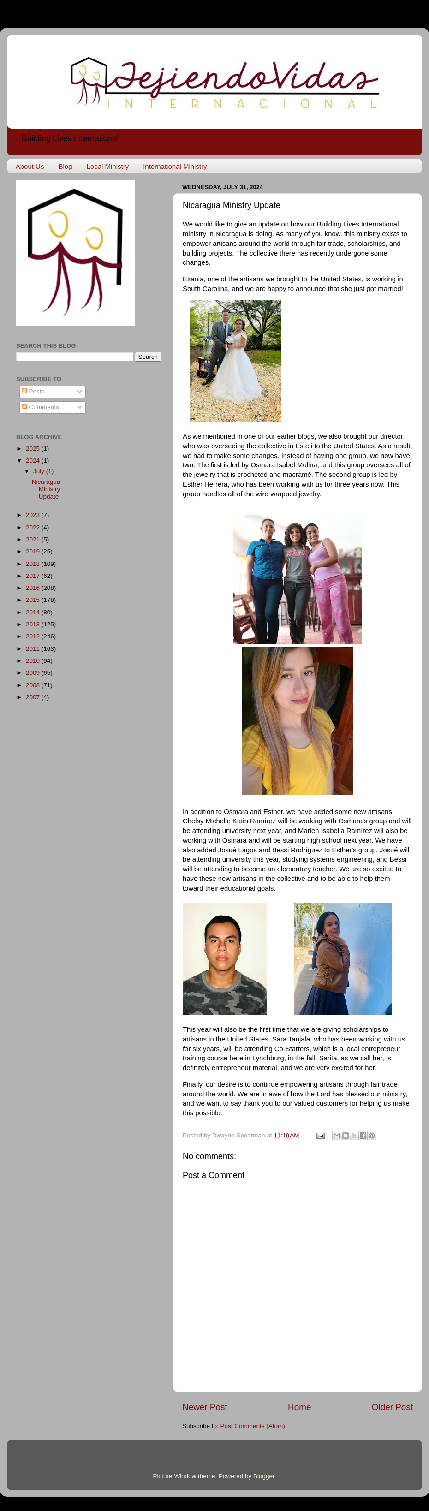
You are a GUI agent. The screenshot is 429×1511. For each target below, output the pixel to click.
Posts (33, 391)
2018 (34, 563)
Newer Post (204, 1407)
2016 (34, 587)
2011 (34, 648)
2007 (34, 697)
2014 (34, 612)
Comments (40, 407)
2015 (34, 599)
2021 (34, 539)
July (39, 471)
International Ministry (175, 166)
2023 (34, 515)
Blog (65, 166)
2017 (34, 575)
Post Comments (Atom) (252, 1425)
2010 (34, 660)
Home (299, 1407)
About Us (30, 166)
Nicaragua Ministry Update (46, 489)
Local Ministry (107, 166)
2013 (34, 624)
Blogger (263, 1476)
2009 (34, 672)
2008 (34, 685)
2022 (34, 527)
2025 (34, 448)
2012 (34, 636)
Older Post (392, 1407)
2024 (34, 460)
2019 (34, 551)
